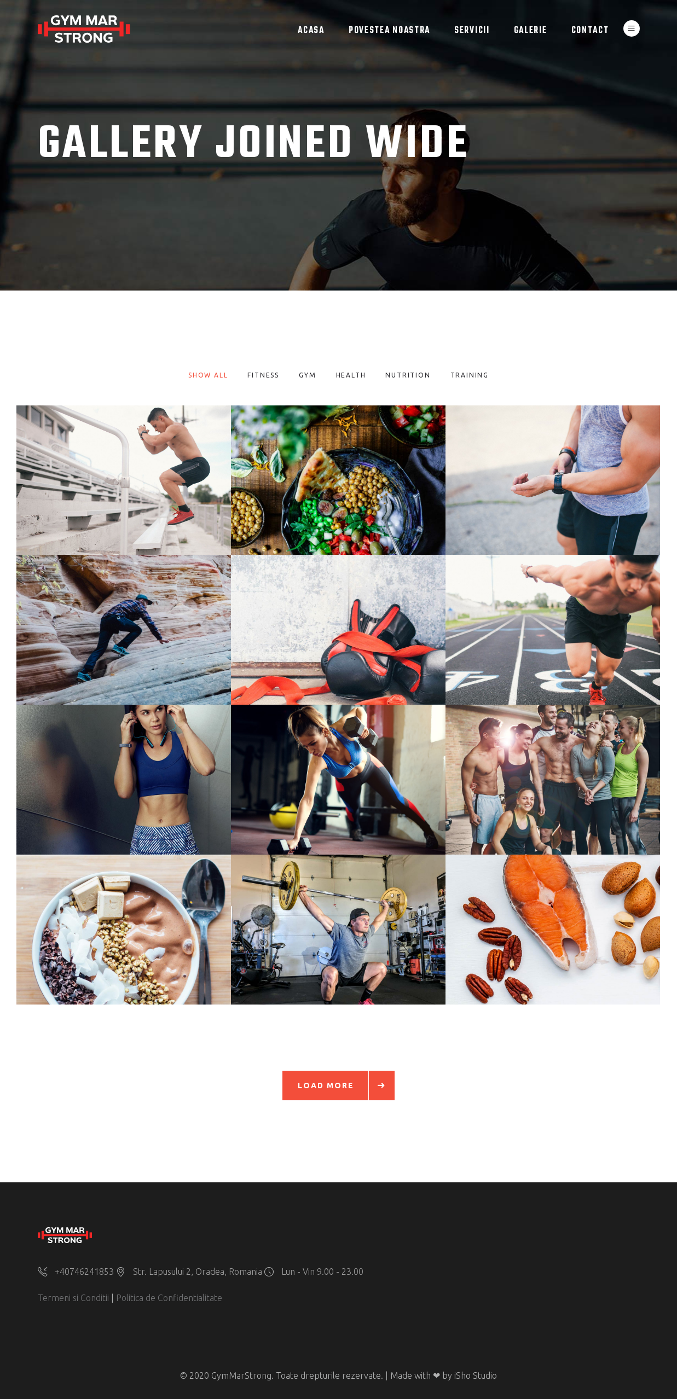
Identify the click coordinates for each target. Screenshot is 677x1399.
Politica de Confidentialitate (169, 1298)
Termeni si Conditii (73, 1298)
